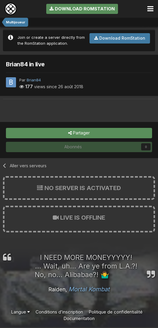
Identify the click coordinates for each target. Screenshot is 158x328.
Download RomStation (82, 9)
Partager (79, 133)
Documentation (79, 318)
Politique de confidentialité (116, 312)
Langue (20, 312)
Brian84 (34, 80)
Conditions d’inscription (59, 312)
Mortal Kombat (89, 289)
